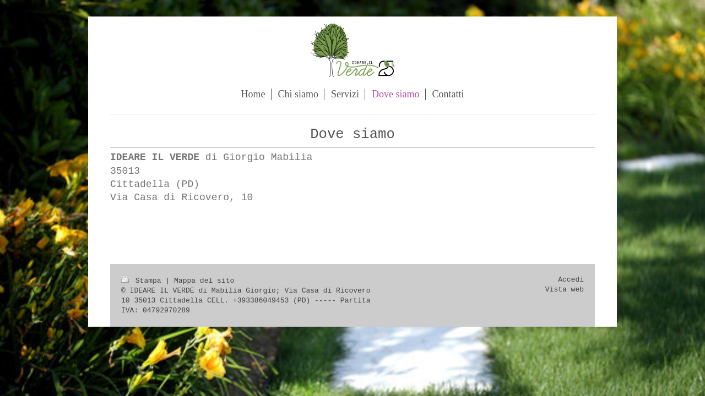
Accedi (571, 280)
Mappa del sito (204, 281)
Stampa (143, 281)
